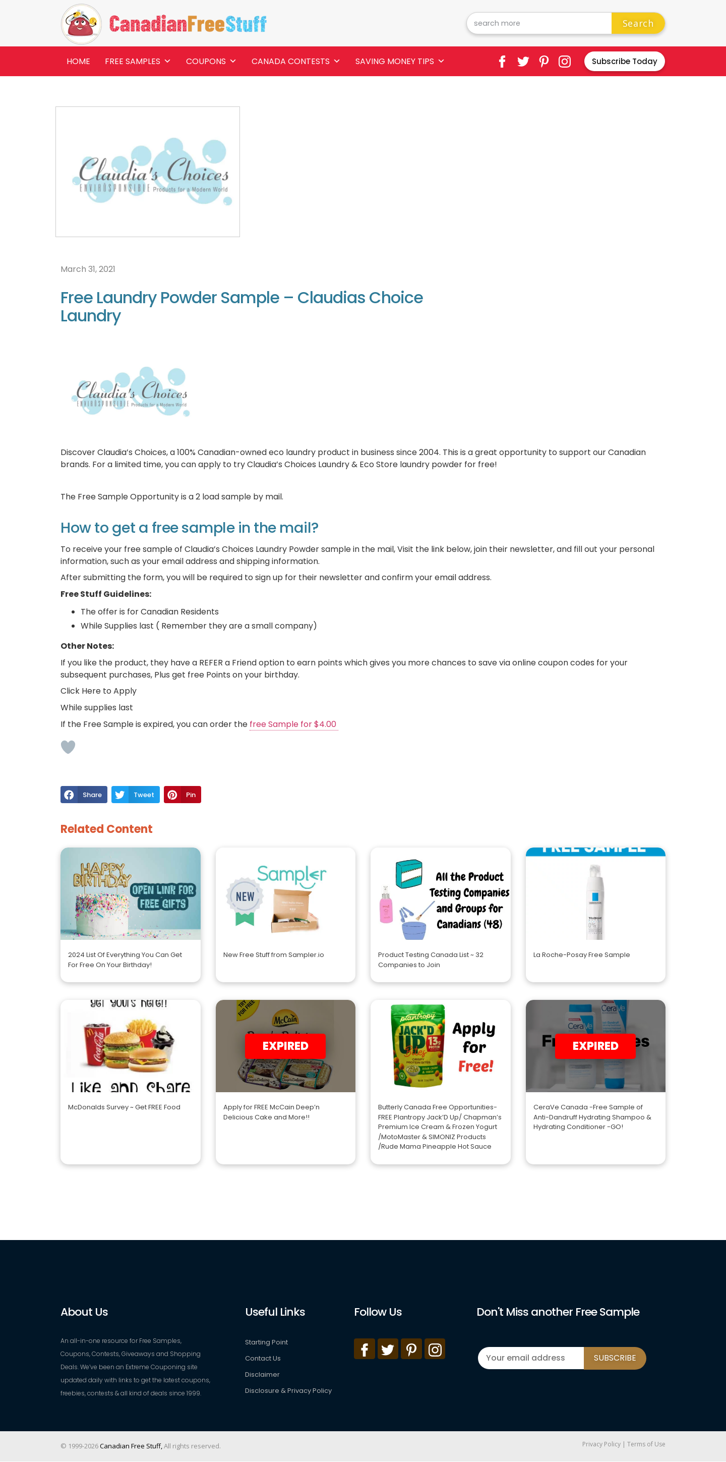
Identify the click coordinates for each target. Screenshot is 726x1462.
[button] (83, 794)
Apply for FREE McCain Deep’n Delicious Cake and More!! (271, 1112)
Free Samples (138, 61)
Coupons (211, 61)
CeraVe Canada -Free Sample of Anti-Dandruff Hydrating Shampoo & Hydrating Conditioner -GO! (592, 1117)
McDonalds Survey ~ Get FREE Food (124, 1107)
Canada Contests (296, 61)
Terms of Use (646, 1444)
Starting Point (266, 1342)
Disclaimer (262, 1374)
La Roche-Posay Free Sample (581, 955)
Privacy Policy (601, 1444)
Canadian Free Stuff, (131, 1445)
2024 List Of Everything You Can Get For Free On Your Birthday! (125, 960)
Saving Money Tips (400, 61)
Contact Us (263, 1358)
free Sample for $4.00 (294, 724)
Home (78, 61)
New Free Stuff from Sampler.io (273, 955)
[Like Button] (68, 747)
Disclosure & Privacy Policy (288, 1390)
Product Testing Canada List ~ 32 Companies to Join (430, 960)
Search (638, 23)
